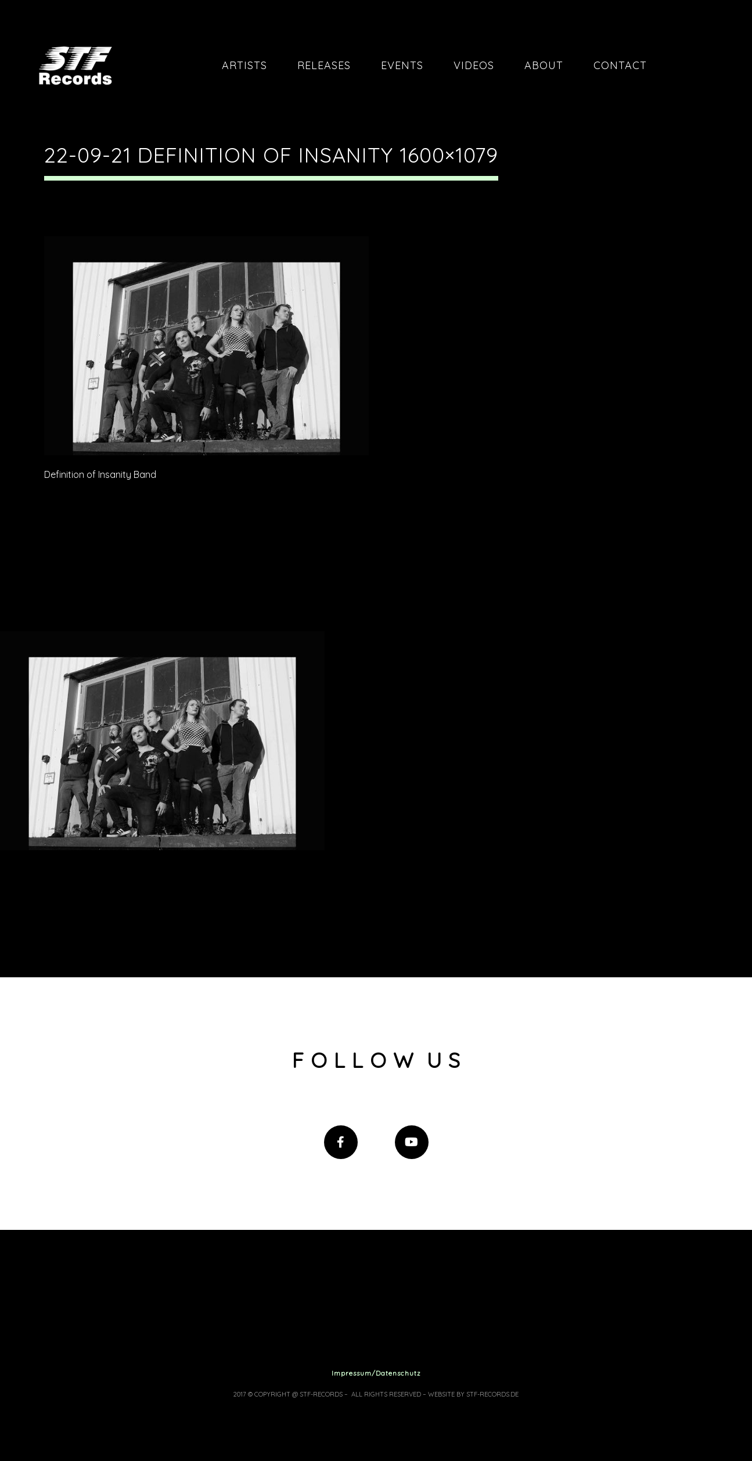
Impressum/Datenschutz (376, 1373)
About (543, 65)
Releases (324, 65)
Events (402, 65)
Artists (244, 65)
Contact (620, 65)
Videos (474, 65)
